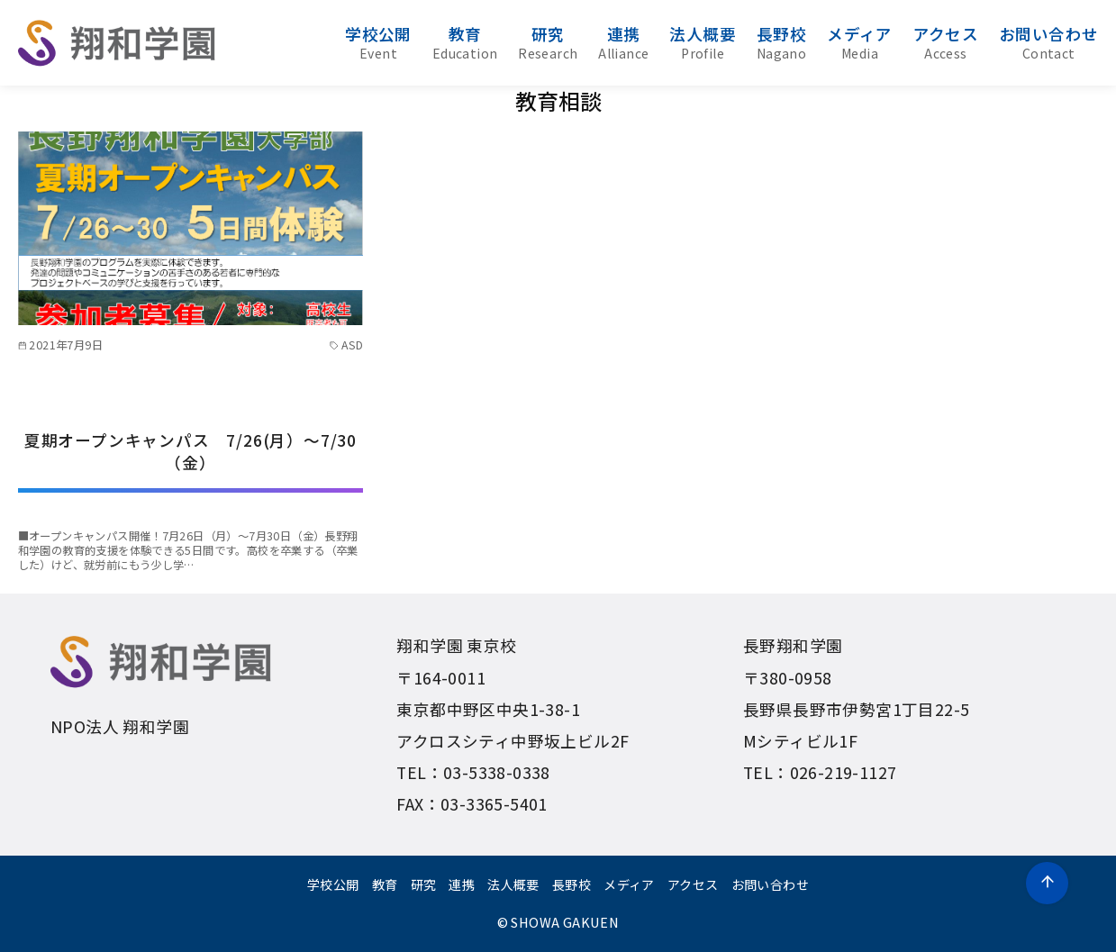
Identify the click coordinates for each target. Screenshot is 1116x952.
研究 (547, 42)
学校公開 (378, 42)
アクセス (946, 42)
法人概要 (702, 42)
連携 (623, 42)
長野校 (781, 42)
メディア (860, 42)
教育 (465, 42)
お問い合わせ (1048, 42)
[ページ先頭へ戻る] (1047, 883)
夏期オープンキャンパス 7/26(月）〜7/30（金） (190, 451)
